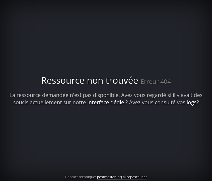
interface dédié (105, 102)
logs (191, 102)
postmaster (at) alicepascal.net (122, 176)
